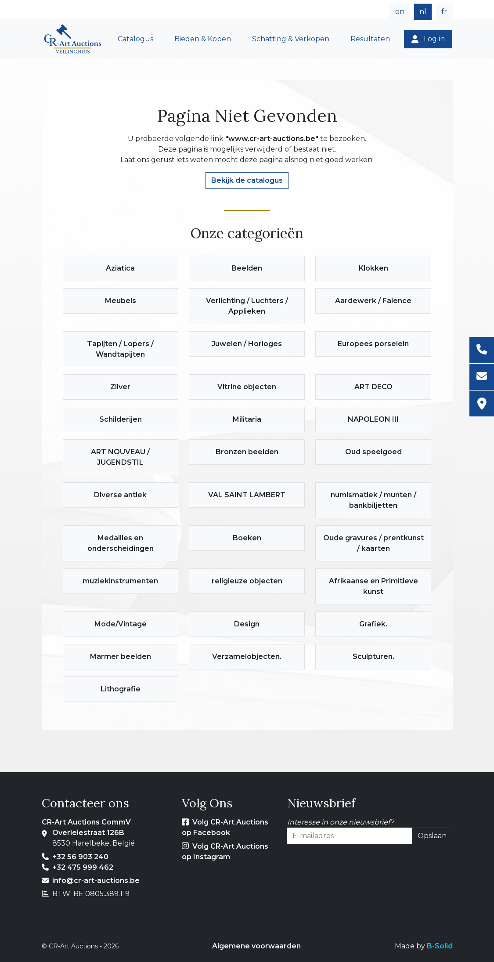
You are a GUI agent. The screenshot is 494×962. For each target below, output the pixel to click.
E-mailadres (307, 849)
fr (444, 11)
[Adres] (481, 404)
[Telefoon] (481, 350)
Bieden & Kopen (202, 39)
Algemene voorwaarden (256, 946)
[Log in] (428, 39)
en (399, 11)
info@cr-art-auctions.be (96, 880)
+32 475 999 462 (82, 867)
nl (422, 11)
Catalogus (135, 39)
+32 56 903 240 (80, 857)
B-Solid (440, 946)
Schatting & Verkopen (290, 39)
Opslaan (432, 836)
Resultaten (370, 39)
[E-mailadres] (481, 377)
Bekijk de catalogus (247, 180)
